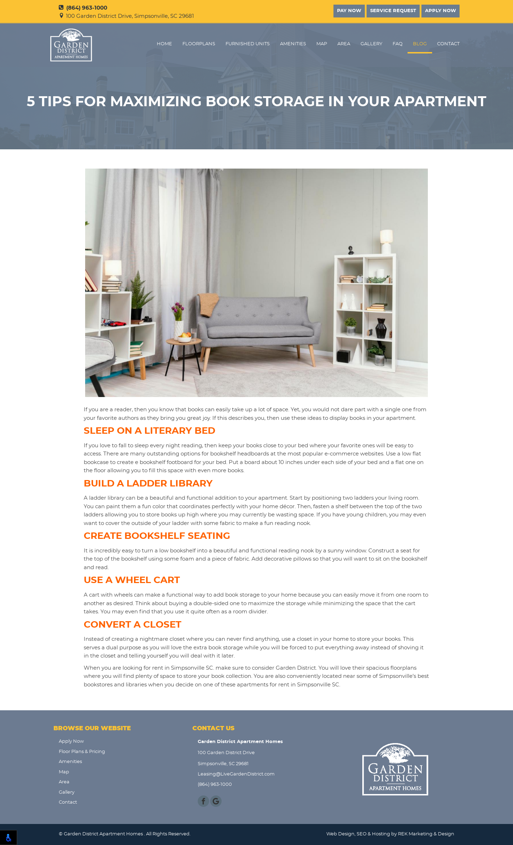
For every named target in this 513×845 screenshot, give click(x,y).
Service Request (393, 11)
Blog (420, 44)
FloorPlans (198, 44)
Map (321, 44)
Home (164, 44)
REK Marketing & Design (426, 834)
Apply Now (440, 11)
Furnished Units (248, 44)
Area (343, 44)
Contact (448, 44)
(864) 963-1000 (83, 8)
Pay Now (349, 11)
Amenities (293, 44)
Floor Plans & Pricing (82, 751)
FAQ (398, 44)
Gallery (371, 44)
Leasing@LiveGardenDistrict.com (236, 774)
